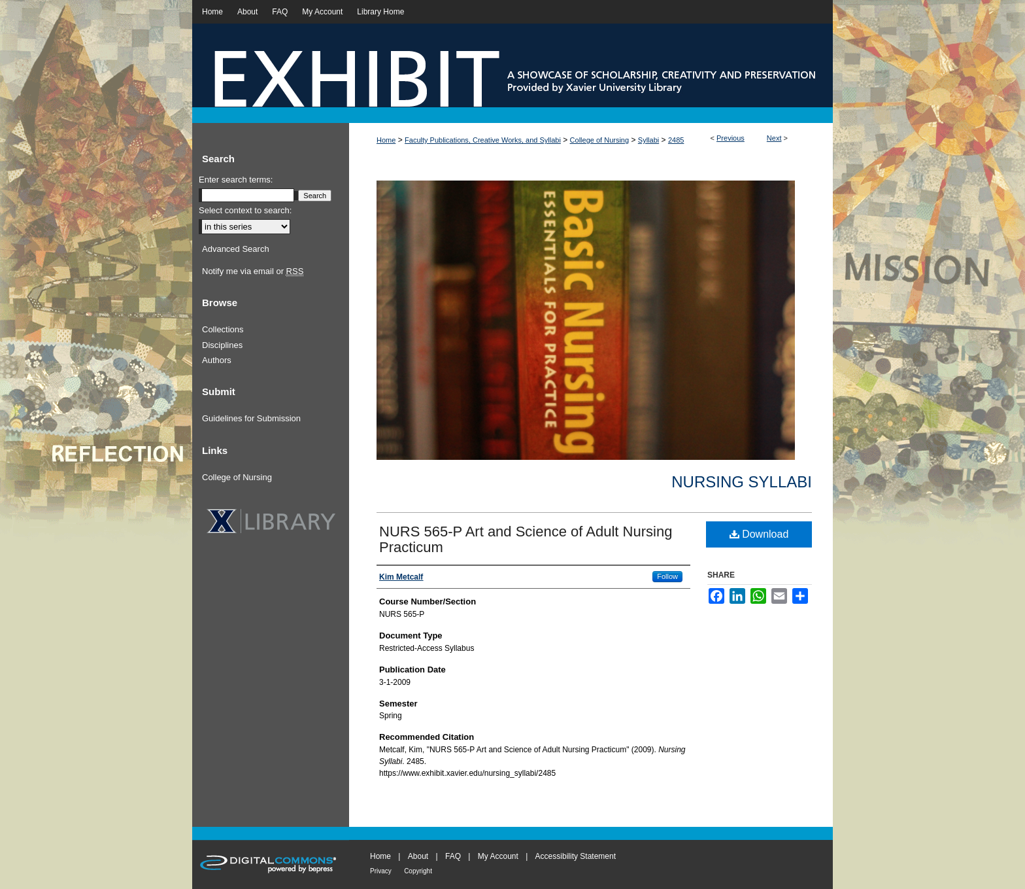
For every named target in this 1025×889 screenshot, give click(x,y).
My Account (498, 856)
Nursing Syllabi (741, 482)
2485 (676, 140)
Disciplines (222, 345)
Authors (216, 360)
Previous (730, 138)
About (418, 856)
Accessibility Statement (575, 856)
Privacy (381, 871)
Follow (667, 576)
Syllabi (648, 140)
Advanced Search (235, 249)
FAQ (453, 856)
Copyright (418, 871)
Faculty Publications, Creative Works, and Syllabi (483, 140)
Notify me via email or (252, 271)
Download (759, 534)
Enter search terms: (236, 179)
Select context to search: (245, 210)
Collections (223, 329)
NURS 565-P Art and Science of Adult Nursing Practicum (525, 539)
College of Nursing (600, 140)
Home (386, 140)
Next (774, 138)
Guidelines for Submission (251, 418)
